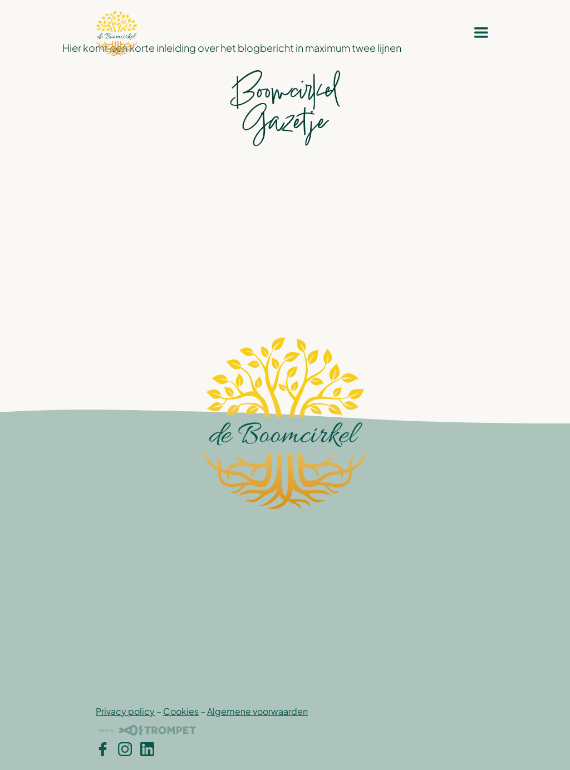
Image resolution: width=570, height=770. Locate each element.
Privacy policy (125, 711)
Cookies (181, 711)
